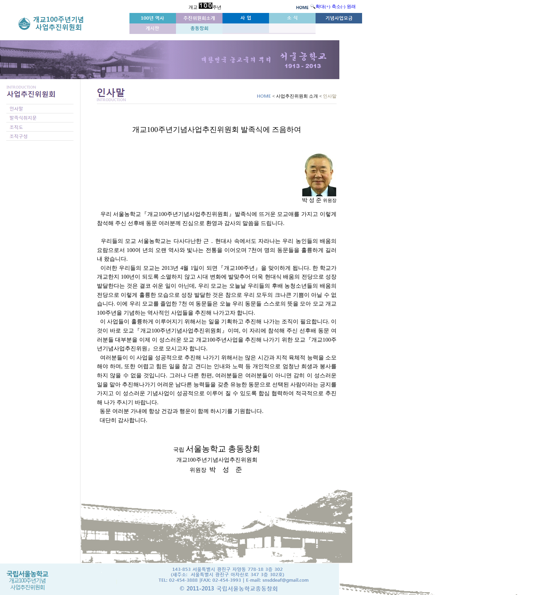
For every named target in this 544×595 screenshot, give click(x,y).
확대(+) (323, 6)
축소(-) (338, 6)
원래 (351, 6)
